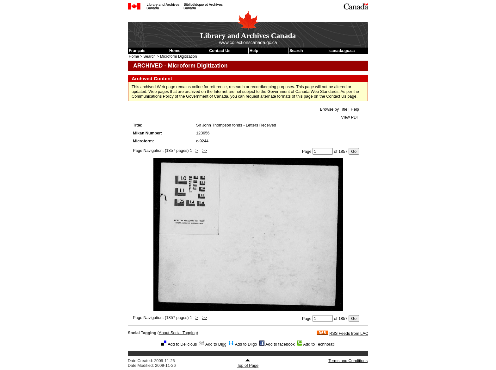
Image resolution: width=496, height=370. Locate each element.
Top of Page (247, 363)
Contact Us (220, 50)
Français (137, 50)
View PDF (350, 117)
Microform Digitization (178, 56)
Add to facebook (280, 344)
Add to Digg (215, 344)
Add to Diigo (246, 344)
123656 (203, 133)
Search (296, 50)
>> (204, 150)
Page (307, 151)
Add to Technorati (318, 344)
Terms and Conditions (348, 360)
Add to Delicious (182, 344)
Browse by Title (333, 109)
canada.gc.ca (342, 50)
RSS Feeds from (348, 333)
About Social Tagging (178, 332)
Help (254, 50)
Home (175, 50)
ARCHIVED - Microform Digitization (180, 65)
